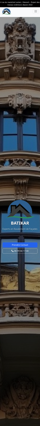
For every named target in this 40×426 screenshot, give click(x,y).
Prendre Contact (20, 244)
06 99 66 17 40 (19, 250)
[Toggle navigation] (36, 11)
